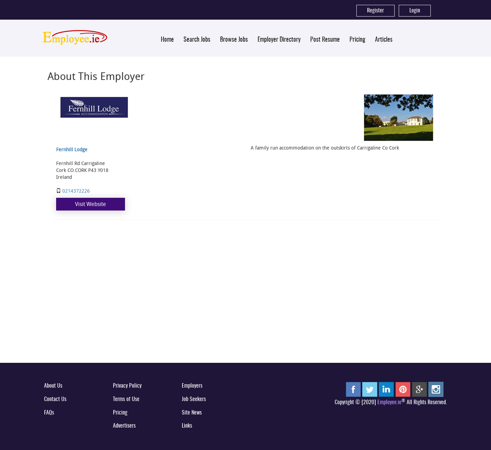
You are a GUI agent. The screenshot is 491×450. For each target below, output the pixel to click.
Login (414, 10)
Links (187, 426)
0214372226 (76, 190)
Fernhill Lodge (71, 149)
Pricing (357, 40)
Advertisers (124, 426)
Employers (192, 386)
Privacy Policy (127, 386)
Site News (192, 413)
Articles (384, 40)
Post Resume (325, 40)
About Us (53, 386)
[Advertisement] (245, 304)
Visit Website (90, 204)
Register (375, 10)
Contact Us (55, 399)
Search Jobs (197, 40)
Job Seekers (194, 399)
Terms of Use (126, 399)
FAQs (49, 413)
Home (167, 40)
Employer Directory (279, 40)
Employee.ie (389, 402)
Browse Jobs (234, 40)
